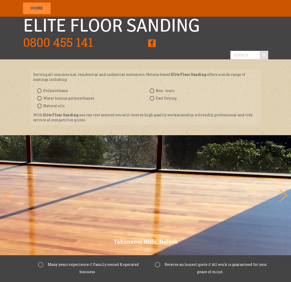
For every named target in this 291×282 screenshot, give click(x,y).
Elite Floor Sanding (111, 25)
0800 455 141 (58, 42)
